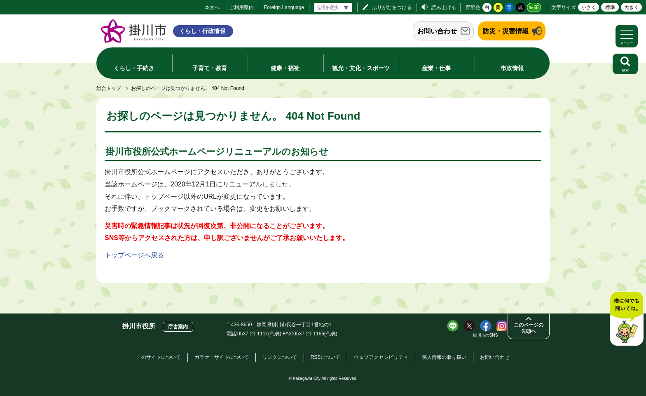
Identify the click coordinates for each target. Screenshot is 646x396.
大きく (631, 7)
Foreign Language (284, 7)
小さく (588, 7)
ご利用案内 (241, 7)
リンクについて (279, 357)
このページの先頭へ (528, 328)
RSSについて (326, 357)
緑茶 (534, 7)
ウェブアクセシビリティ (381, 357)
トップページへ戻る (134, 255)
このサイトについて (158, 357)
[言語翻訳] (333, 7)
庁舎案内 (178, 327)
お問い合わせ (437, 31)
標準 (610, 7)
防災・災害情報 (505, 31)
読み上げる (443, 7)
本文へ (212, 7)
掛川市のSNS (485, 335)
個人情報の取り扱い (444, 357)
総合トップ (108, 88)
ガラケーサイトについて (221, 357)
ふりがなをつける (392, 7)
